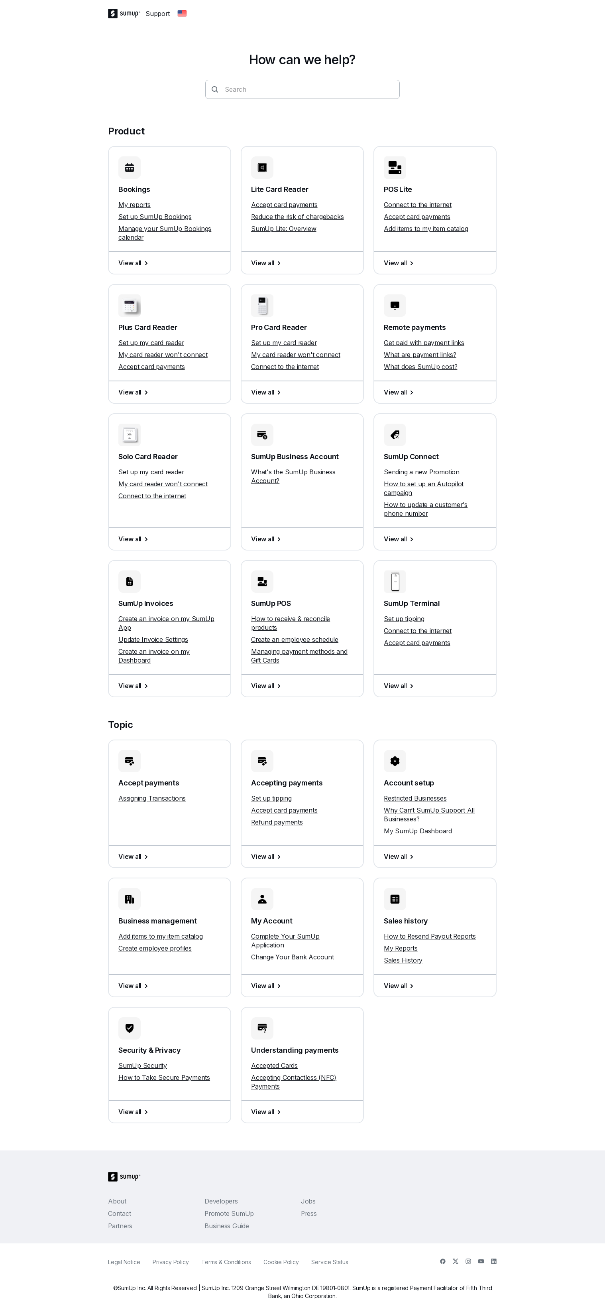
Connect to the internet (418, 205)
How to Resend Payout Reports (430, 936)
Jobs (308, 1201)
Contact (119, 1213)
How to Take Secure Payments (164, 1077)
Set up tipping (404, 619)
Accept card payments (284, 205)
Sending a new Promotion (422, 472)
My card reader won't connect (163, 355)
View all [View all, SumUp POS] (267, 685)
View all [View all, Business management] (134, 985)
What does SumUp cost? (420, 367)
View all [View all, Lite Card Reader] (267, 262)
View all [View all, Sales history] (400, 985)
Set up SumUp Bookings (154, 217)
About (117, 1201)
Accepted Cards (274, 1065)
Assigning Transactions (152, 798)
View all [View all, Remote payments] (400, 392)
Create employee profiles (155, 948)
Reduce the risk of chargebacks (297, 217)
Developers (221, 1201)
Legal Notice (124, 1262)
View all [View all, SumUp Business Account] (267, 539)
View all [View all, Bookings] (134, 262)
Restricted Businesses (415, 798)
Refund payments (277, 822)
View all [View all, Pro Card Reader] (267, 392)
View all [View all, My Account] (267, 985)
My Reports (401, 948)
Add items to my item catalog (426, 229)
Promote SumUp (229, 1213)
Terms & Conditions (226, 1262)
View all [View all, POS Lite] (400, 262)
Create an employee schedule (294, 639)
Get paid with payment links (424, 343)
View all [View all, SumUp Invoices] (134, 685)
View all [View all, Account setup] (400, 856)
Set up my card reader (151, 343)
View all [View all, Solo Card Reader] (134, 539)
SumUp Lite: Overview (283, 229)
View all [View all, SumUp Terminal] (400, 685)
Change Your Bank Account (292, 957)
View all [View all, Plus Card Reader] (134, 392)
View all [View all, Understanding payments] (267, 1111)
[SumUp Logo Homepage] (126, 13)
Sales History (403, 960)
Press (309, 1213)
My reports (134, 205)
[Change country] (182, 13)
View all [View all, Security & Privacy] (134, 1111)
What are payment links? (420, 355)
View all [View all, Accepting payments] (267, 856)
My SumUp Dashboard (418, 831)
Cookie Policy (281, 1262)
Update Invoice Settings (153, 639)
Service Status (329, 1262)
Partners (120, 1226)
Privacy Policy (171, 1262)
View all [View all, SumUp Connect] (400, 539)
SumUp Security (142, 1065)
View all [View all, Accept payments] (134, 856)
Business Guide (226, 1226)
